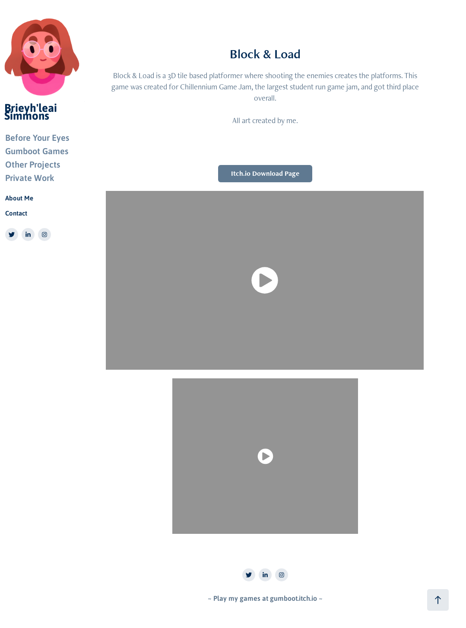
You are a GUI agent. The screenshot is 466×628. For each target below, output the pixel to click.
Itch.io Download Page (265, 173)
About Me (19, 197)
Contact (16, 213)
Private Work (29, 177)
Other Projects (32, 164)
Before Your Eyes (37, 137)
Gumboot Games (36, 150)
